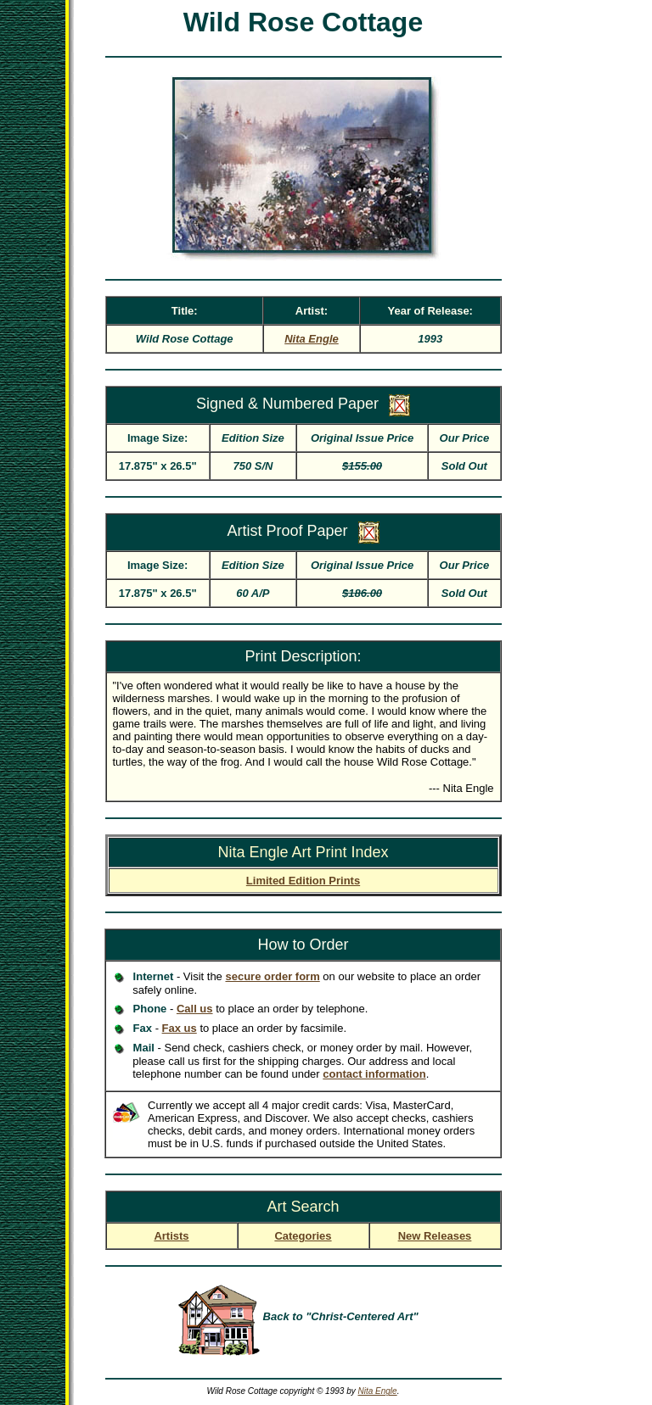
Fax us (179, 1028)
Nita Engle (377, 1391)
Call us (195, 1008)
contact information (374, 1074)
